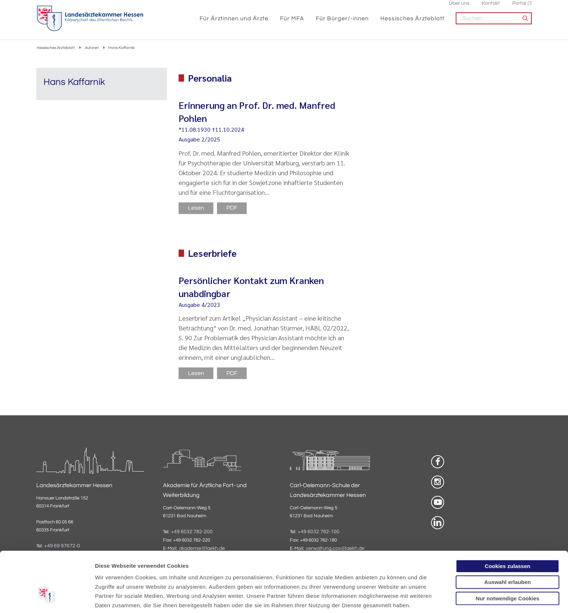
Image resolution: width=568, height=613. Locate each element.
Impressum (150, 575)
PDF (231, 208)
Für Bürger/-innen (342, 22)
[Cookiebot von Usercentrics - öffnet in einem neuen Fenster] (47, 598)
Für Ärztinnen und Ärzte (234, 22)
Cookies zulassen (507, 517)
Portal (519, 7)
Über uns (459, 7)
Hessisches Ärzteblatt (412, 22)
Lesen (196, 208)
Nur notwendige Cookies (507, 550)
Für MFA (292, 22)
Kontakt (491, 7)
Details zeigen (385, 599)
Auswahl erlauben (507, 534)
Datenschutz (112, 575)
